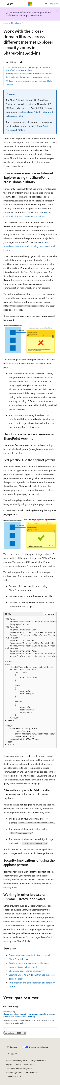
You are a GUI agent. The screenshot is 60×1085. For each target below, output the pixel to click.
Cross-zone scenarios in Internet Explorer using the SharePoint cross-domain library (28, 68)
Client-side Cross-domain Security (26, 970)
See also (9, 84)
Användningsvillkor (14, 1072)
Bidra (18, 1064)
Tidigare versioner (38, 1060)
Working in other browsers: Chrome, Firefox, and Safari (29, 81)
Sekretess (28, 1064)
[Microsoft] (30, 4)
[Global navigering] (3, 3)
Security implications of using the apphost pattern (27, 77)
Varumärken (31, 1072)
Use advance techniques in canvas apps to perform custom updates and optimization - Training (29, 1015)
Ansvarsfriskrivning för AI (16, 1060)
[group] (30, 682)
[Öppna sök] (46, 3)
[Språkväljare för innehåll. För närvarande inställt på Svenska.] (12, 1047)
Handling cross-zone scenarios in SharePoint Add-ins (29, 73)
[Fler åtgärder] (54, 23)
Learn (5, 23)
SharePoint (16, 23)
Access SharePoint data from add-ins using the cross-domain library (29, 246)
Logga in (54, 3)
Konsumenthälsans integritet (18, 1068)
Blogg (8, 1064)
